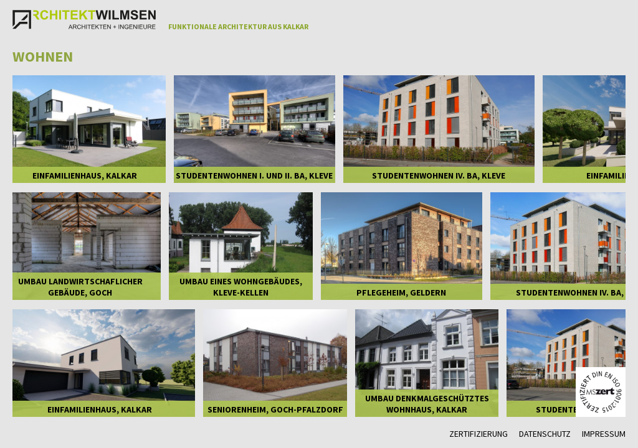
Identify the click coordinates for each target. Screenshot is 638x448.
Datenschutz (545, 433)
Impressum (604, 433)
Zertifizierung (478, 433)
